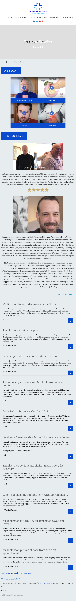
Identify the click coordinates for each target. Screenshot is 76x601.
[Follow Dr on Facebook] (34, 21)
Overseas (60, 18)
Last (29, 573)
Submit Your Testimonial (64, 294)
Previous (7, 573)
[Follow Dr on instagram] (42, 21)
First (2, 573)
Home (5, 17)
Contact (69, 18)
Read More (70, 320)
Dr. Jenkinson (45, 583)
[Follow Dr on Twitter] (37, 21)
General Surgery (22, 18)
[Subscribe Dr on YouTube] (40, 21)
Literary (51, 18)
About (10, 18)
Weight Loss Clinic (38, 18)
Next (25, 573)
